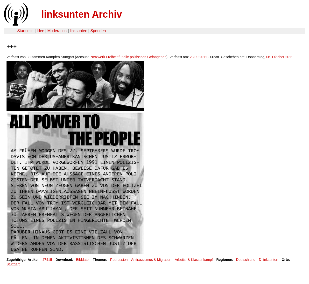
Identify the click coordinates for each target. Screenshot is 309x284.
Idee (40, 31)
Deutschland (245, 260)
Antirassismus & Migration (151, 260)
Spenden (98, 31)
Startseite (25, 31)
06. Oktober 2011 (279, 57)
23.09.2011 (198, 57)
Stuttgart (13, 264)
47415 (47, 260)
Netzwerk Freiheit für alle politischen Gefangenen (128, 57)
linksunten (78, 31)
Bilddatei (82, 260)
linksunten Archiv (81, 14)
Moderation (57, 31)
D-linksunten (268, 260)
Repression (119, 260)
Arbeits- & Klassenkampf (194, 260)
